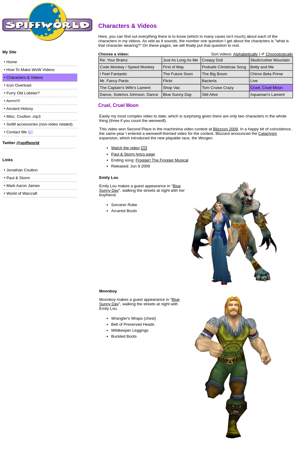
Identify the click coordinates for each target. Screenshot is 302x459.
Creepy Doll (212, 60)
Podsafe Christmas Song (224, 67)
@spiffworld (27, 143)
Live (254, 80)
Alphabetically (245, 54)
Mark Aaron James (23, 185)
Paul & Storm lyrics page (133, 154)
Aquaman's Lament (267, 94)
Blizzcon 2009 (225, 129)
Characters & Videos (24, 77)
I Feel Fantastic (113, 74)
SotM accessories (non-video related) (39, 124)
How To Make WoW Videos (30, 69)
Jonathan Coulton (21, 170)
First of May (173, 67)
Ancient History (19, 108)
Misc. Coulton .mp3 (23, 116)
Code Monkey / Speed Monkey (127, 67)
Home (11, 62)
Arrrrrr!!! (13, 101)
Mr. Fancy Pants (114, 80)
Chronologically (279, 54)
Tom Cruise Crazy (218, 87)
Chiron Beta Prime (266, 74)
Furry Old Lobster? (23, 93)
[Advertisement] (39, 238)
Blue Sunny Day (177, 94)
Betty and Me (262, 67)
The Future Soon (178, 74)
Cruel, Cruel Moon (266, 87)
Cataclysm (267, 133)
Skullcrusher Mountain (270, 60)
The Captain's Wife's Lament (125, 87)
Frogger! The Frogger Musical (162, 160)
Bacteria (209, 80)
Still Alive (210, 94)
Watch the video (125, 148)
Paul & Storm (18, 178)
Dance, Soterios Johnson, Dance (129, 94)
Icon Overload (18, 85)
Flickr (168, 80)
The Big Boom (214, 74)
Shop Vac (171, 87)
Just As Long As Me (180, 60)
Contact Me (20, 132)
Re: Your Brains (114, 60)
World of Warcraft (21, 193)
